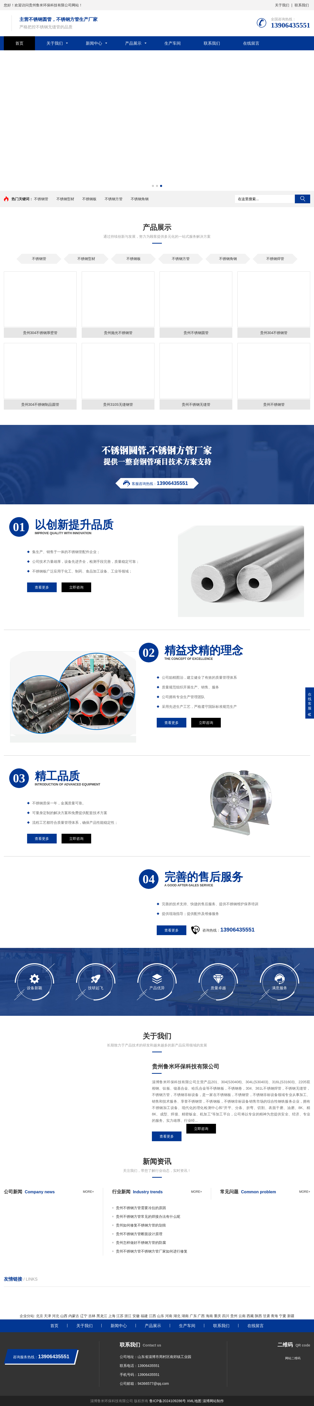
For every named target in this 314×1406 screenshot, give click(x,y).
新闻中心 (94, 43)
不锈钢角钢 (140, 199)
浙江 (127, 1316)
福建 (144, 1316)
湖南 (185, 1316)
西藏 (250, 1316)
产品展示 (133, 43)
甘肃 (266, 1316)
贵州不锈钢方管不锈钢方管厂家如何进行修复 (151, 1251)
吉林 (91, 1316)
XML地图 (194, 1401)
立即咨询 (201, 1136)
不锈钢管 (41, 199)
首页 (19, 43)
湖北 (176, 1316)
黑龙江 (101, 1316)
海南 (209, 1316)
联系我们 (302, 5)
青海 (274, 1316)
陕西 (258, 1316)
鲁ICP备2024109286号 (167, 1401)
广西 (201, 1316)
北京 (39, 1316)
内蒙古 (73, 1316)
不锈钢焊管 (275, 259)
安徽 (136, 1316)
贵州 (233, 1316)
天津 (47, 1316)
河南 (168, 1316)
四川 (225, 1316)
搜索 (302, 199)
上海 (111, 1316)
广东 (193, 1316)
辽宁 (83, 1316)
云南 (242, 1316)
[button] (153, 186)
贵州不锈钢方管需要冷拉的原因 (141, 1208)
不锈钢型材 (65, 199)
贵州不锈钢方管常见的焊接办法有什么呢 (148, 1216)
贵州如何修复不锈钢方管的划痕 (141, 1225)
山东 (160, 1316)
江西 (152, 1316)
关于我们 (282, 5)
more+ (88, 1192)
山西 (63, 1316)
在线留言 (251, 43)
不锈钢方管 (114, 199)
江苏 (120, 1316)
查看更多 (167, 1136)
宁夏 (282, 1316)
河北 (55, 1316)
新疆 (290, 1316)
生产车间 (172, 43)
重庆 (217, 1316)
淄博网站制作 (213, 1401)
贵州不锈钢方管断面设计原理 (139, 1234)
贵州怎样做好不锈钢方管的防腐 (141, 1243)
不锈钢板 (89, 199)
